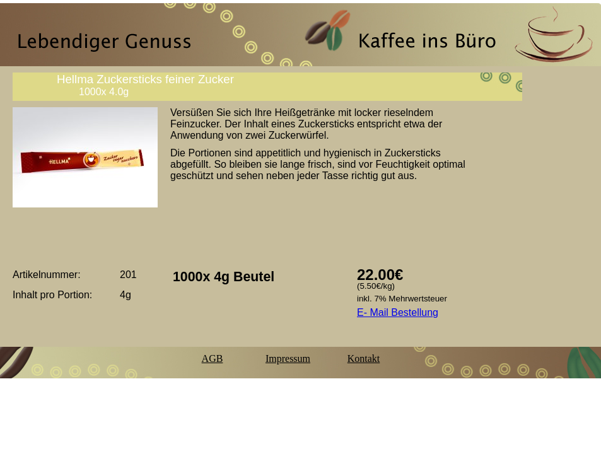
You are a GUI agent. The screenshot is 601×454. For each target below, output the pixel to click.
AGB (212, 358)
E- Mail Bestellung (397, 312)
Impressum (287, 358)
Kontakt (363, 358)
